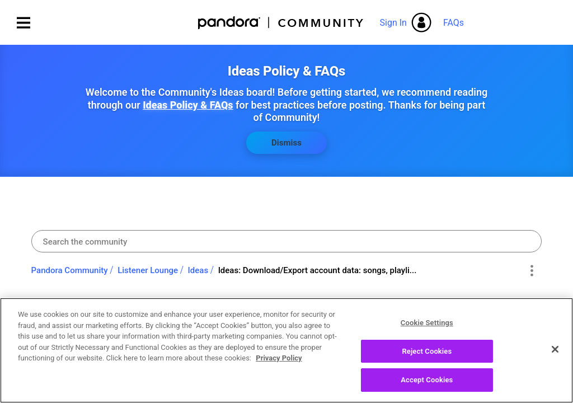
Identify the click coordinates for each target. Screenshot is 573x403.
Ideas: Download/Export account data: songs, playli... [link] (317, 270)
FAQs (453, 22)
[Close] (555, 351)
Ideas (198, 270)
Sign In (393, 22)
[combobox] (286, 241)
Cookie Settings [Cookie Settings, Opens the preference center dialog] (427, 325)
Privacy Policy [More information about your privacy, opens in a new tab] (279, 360)
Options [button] (531, 271)
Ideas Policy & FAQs (188, 105)
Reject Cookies (427, 353)
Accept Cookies (427, 382)
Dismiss (286, 143)
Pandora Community (281, 22)
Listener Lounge (148, 270)
